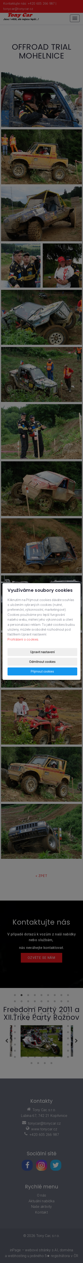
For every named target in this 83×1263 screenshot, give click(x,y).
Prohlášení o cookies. (23, 639)
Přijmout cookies (42, 671)
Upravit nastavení (42, 652)
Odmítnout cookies (42, 662)
